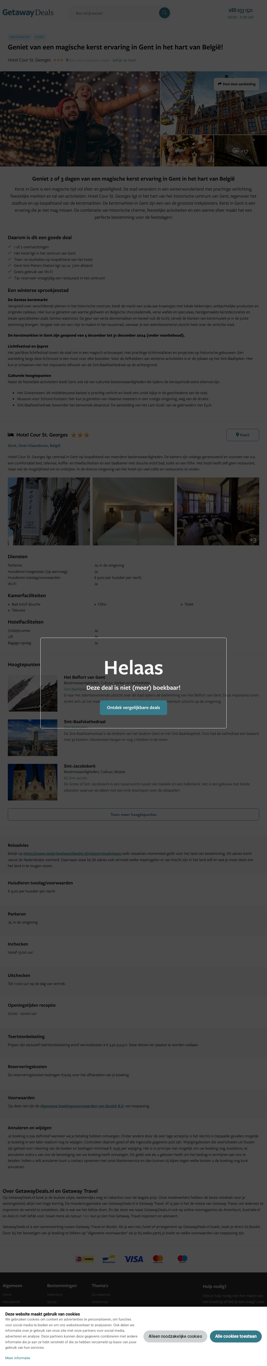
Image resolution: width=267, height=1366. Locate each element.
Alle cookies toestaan (236, 1336)
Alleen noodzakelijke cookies (175, 1336)
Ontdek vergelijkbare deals (133, 708)
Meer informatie (17, 1358)
